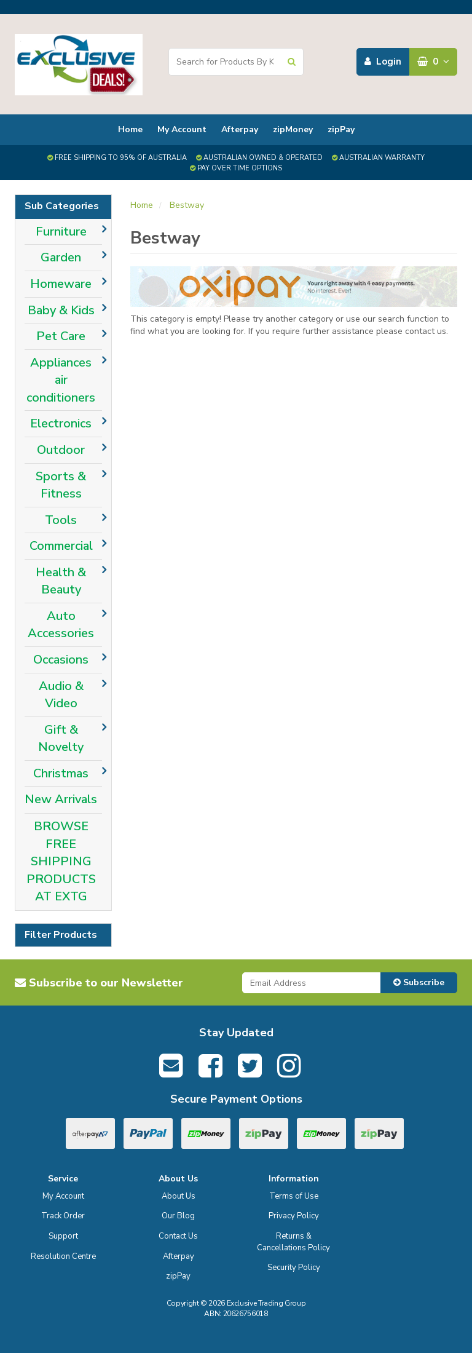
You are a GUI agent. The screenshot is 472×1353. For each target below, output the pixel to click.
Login (382, 61)
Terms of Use (293, 1196)
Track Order (63, 1215)
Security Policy (293, 1267)
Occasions (60, 659)
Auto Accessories (61, 625)
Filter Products (61, 935)
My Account (181, 129)
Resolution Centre (63, 1256)
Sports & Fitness (61, 485)
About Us (178, 1196)
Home (130, 129)
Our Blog (178, 1215)
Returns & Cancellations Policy (293, 1242)
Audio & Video (61, 695)
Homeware (61, 284)
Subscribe (418, 982)
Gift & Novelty (61, 738)
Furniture (61, 231)
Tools (61, 520)
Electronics (61, 423)
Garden (61, 257)
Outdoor (61, 450)
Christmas (60, 773)
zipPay (341, 129)
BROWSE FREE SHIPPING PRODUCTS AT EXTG (61, 861)
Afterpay (239, 129)
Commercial (61, 546)
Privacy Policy (294, 1215)
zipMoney (293, 129)
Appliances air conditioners (60, 380)
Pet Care (60, 336)
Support (63, 1236)
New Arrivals (61, 799)
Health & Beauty (61, 581)
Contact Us (178, 1236)
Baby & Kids (61, 310)
